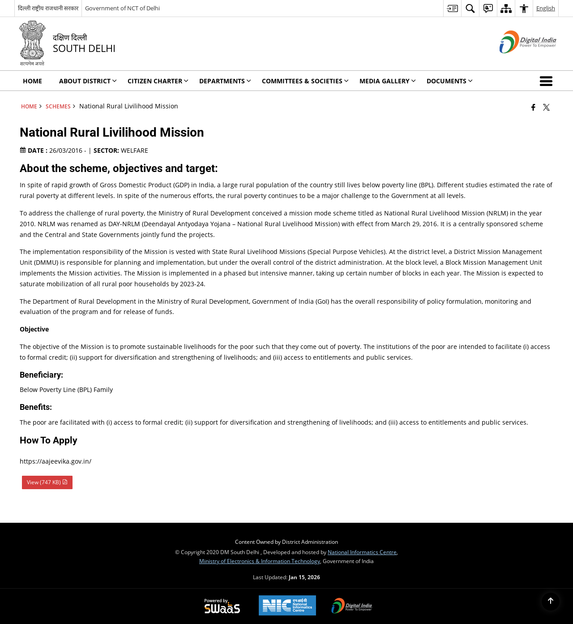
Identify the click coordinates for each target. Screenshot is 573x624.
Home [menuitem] (32, 81)
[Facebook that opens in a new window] (533, 107)
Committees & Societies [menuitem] (305, 81)
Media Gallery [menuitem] (387, 81)
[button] (548, 80)
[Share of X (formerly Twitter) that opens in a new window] (546, 107)
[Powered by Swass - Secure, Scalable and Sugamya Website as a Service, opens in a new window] (222, 606)
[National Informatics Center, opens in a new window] (287, 606)
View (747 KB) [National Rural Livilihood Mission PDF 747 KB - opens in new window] (47, 482)
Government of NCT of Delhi (122, 8)
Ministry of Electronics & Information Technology (259, 560)
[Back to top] (551, 602)
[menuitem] (452, 8)
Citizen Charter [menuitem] (158, 81)
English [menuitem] (545, 8)
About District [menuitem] (88, 81)
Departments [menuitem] (225, 81)
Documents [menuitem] (450, 81)
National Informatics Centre (362, 551)
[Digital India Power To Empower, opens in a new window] (352, 606)
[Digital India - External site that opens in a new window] (517, 60)
